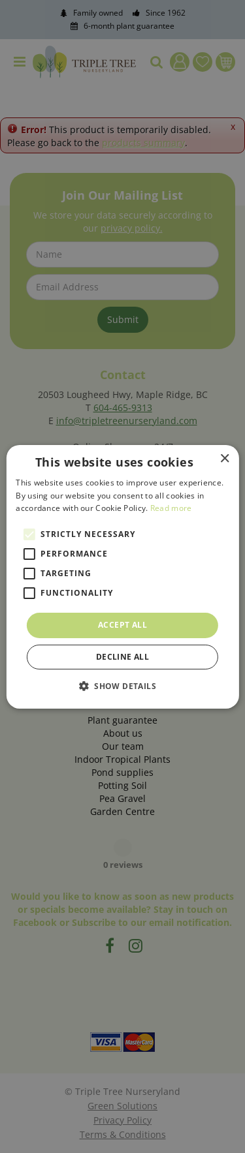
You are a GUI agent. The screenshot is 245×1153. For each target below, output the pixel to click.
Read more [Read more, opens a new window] (171, 508)
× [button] (224, 458)
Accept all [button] (122, 624)
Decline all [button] (122, 656)
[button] (122, 685)
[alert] (122, 576)
